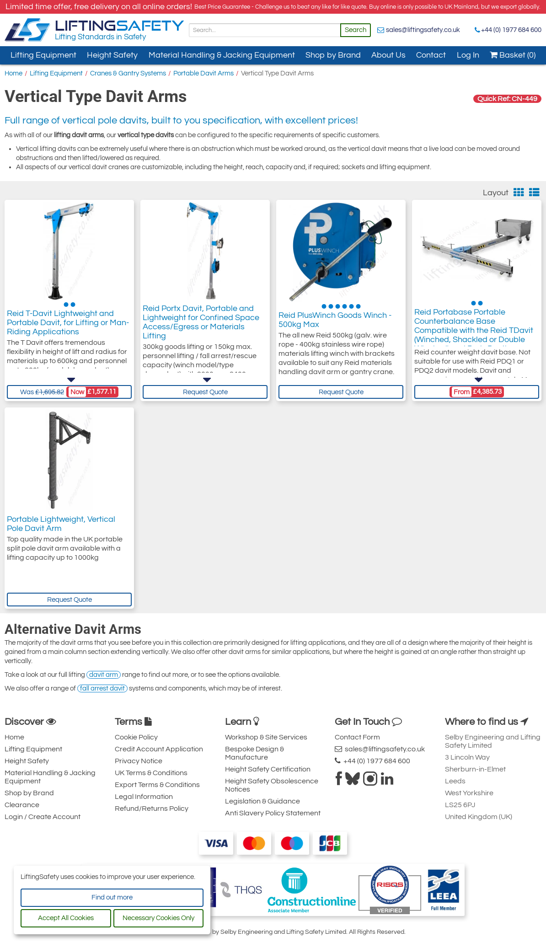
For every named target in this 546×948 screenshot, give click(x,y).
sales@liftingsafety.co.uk (423, 30)
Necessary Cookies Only (158, 918)
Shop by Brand (333, 55)
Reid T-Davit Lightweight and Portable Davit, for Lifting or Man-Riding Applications (68, 325)
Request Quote (205, 392)
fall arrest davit (102, 688)
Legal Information (144, 796)
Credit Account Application (159, 749)
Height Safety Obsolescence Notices (271, 785)
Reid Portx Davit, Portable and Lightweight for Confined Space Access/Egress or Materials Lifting (201, 325)
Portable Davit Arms (203, 73)
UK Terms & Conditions (151, 773)
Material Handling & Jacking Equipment (222, 55)
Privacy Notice (138, 761)
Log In (468, 55)
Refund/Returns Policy (151, 808)
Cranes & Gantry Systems (128, 73)
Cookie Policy (136, 737)
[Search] (265, 30)
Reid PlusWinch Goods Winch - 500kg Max (334, 321)
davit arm (103, 674)
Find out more (112, 897)
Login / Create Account (42, 816)
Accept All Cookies (66, 918)
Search (355, 30)
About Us (388, 55)
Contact (431, 55)
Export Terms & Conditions (157, 784)
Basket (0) (512, 55)
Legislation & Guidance (262, 801)
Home (13, 73)
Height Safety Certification (267, 769)
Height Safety (112, 55)
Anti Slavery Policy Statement (273, 813)
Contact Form (357, 737)
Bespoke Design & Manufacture (254, 753)
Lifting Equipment (43, 55)
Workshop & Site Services (266, 737)
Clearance (22, 805)
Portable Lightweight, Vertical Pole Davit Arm (61, 524)
